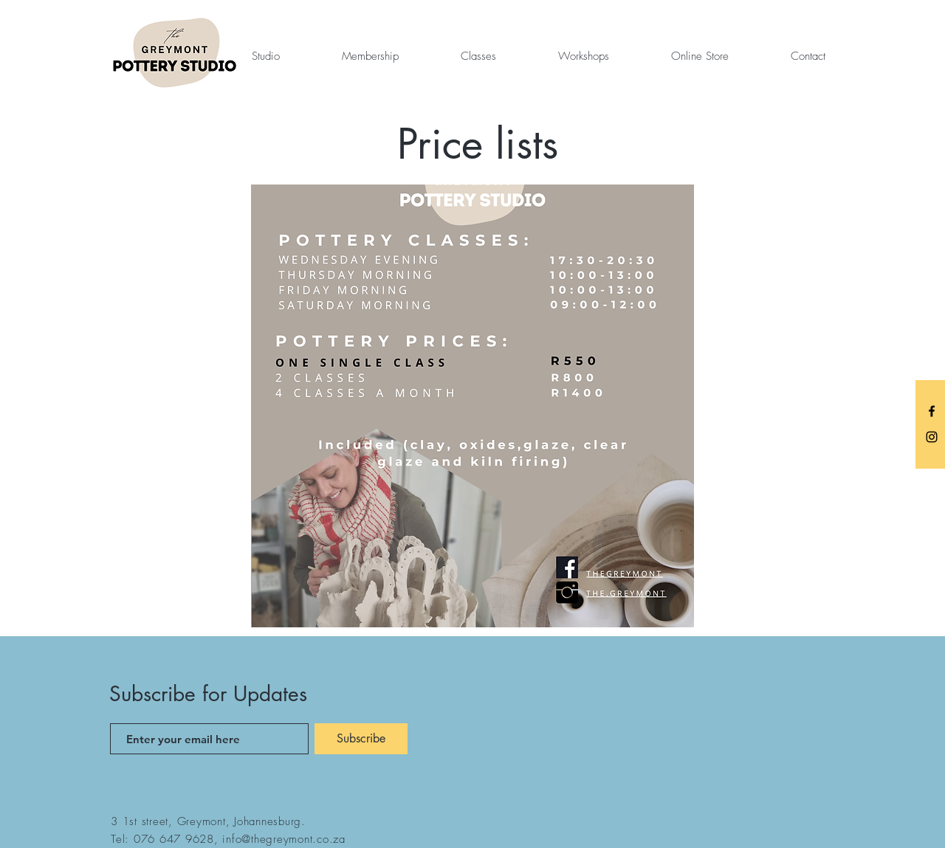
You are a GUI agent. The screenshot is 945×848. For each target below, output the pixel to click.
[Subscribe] (361, 738)
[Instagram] (931, 437)
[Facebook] (931, 411)
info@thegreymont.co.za (284, 839)
